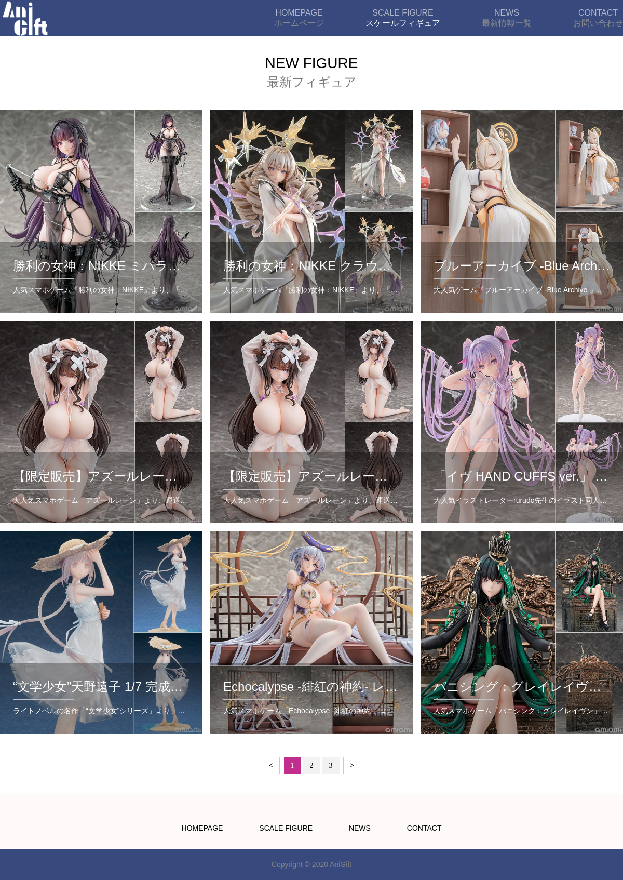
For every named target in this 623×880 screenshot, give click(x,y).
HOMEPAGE (202, 828)
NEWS (360, 828)
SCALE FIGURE (286, 828)
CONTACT (424, 828)
